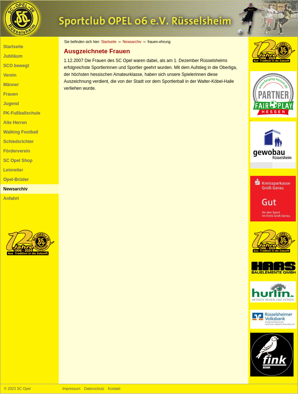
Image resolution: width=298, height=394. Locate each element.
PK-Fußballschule (21, 113)
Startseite (13, 46)
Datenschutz (94, 389)
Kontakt (114, 389)
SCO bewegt (16, 65)
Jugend (11, 103)
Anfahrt (11, 198)
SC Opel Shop (17, 160)
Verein (9, 75)
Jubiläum (13, 56)
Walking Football (20, 132)
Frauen (10, 94)
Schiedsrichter (18, 141)
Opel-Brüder (16, 179)
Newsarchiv (15, 189)
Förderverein (16, 151)
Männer (11, 84)
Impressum (71, 389)
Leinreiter (13, 170)
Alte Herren (15, 122)
